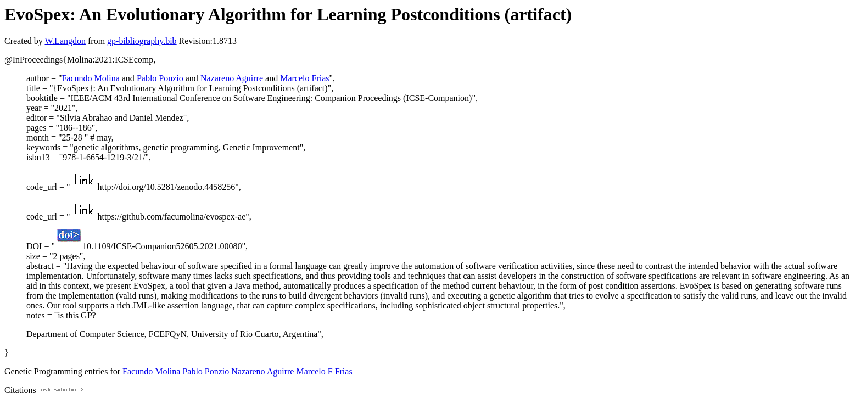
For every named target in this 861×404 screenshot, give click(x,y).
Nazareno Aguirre (231, 78)
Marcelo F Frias (324, 371)
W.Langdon (65, 41)
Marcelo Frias (304, 78)
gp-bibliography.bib (142, 41)
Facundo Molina (90, 78)
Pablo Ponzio (160, 78)
